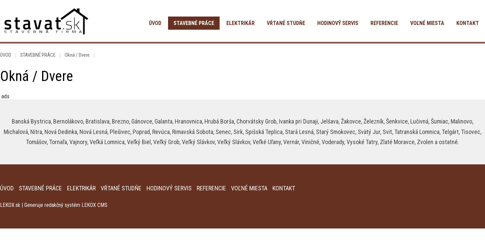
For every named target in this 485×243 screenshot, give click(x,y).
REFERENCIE (384, 23)
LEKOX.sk (10, 205)
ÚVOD (155, 23)
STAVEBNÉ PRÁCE (193, 23)
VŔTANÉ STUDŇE (286, 23)
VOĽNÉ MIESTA (427, 23)
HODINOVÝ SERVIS (337, 23)
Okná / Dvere (77, 55)
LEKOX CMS (94, 205)
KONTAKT (467, 23)
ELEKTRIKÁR (240, 23)
